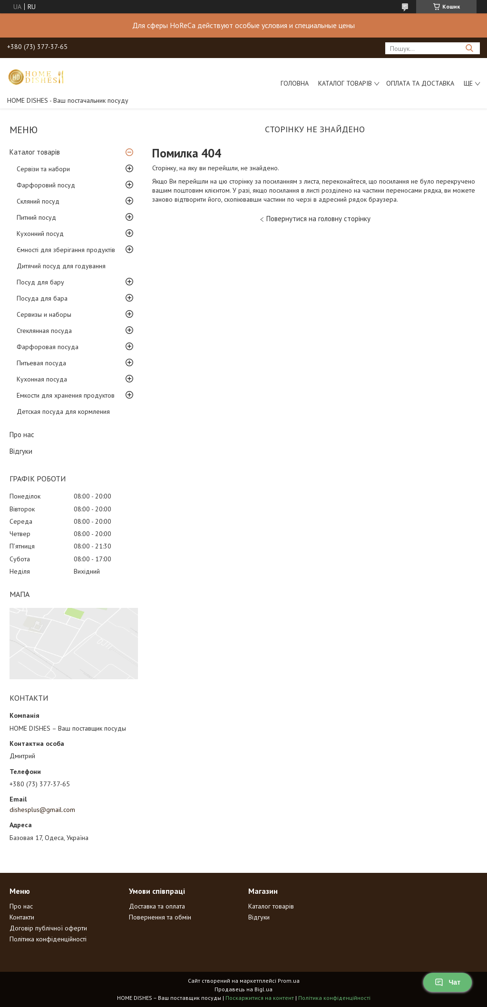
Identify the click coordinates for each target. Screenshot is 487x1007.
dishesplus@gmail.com (42, 809)
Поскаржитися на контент (259, 997)
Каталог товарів (345, 83)
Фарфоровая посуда (47, 346)
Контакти (22, 917)
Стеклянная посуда (44, 330)
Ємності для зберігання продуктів (66, 249)
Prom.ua (289, 980)
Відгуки (21, 451)
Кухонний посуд (40, 233)
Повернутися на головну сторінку (318, 218)
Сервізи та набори (43, 169)
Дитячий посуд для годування (61, 266)
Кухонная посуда (42, 379)
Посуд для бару (40, 282)
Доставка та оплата (157, 906)
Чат (447, 982)
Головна (295, 83)
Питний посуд (36, 217)
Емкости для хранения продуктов (66, 395)
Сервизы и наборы (44, 314)
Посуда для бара (42, 298)
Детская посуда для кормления (63, 411)
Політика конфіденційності (48, 939)
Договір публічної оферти (48, 928)
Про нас (22, 434)
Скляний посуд (38, 201)
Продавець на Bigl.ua (243, 989)
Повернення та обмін (160, 917)
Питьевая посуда (41, 363)
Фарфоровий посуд (46, 185)
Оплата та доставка (420, 83)
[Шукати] (469, 48)
